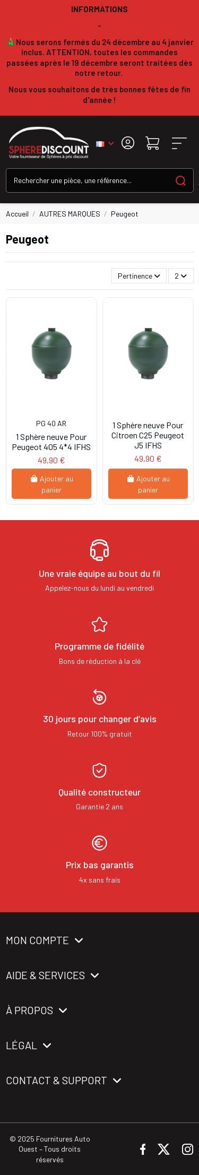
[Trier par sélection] (139, 275)
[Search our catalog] (180, 180)
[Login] (128, 143)
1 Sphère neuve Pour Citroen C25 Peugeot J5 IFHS (147, 435)
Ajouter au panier (51, 484)
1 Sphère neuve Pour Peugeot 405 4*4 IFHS (51, 441)
